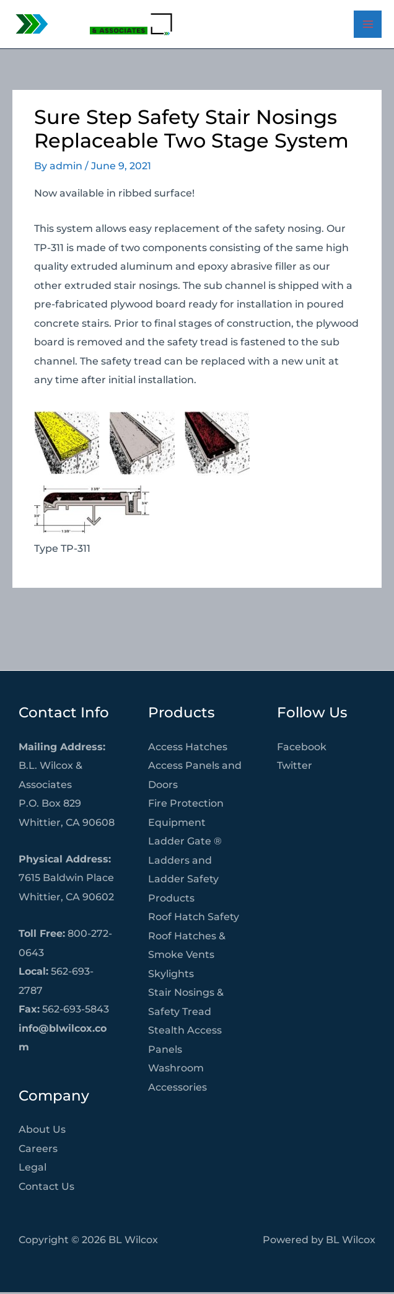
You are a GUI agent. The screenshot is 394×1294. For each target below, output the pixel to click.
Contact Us (46, 1188)
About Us (42, 1131)
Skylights (171, 975)
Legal (32, 1169)
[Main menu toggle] (368, 25)
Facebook (301, 748)
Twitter (294, 767)
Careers (38, 1150)
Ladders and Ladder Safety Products (183, 881)
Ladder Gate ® (185, 842)
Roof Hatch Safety (193, 918)
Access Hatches (187, 748)
